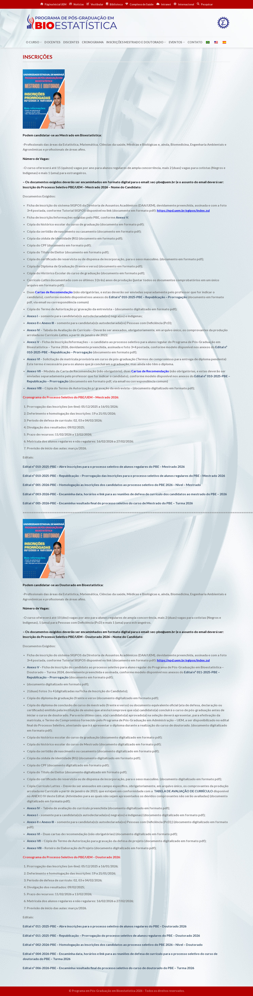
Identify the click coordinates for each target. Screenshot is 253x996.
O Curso (34, 42)
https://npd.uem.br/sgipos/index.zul (183, 210)
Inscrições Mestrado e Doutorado (136, 42)
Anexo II (33, 323)
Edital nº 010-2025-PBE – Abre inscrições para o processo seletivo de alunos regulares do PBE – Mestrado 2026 (104, 466)
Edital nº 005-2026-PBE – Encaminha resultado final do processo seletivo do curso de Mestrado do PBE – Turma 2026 (108, 503)
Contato (195, 42)
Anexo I (32, 316)
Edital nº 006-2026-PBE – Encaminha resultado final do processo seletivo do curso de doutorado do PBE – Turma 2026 (108, 968)
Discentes (71, 42)
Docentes (52, 42)
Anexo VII (34, 371)
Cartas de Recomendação (54, 292)
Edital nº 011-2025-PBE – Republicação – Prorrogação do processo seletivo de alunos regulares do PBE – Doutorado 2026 (111, 935)
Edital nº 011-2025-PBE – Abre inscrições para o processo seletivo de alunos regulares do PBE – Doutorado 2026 (104, 926)
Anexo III (48, 323)
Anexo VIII (34, 388)
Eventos (177, 42)
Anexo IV (33, 330)
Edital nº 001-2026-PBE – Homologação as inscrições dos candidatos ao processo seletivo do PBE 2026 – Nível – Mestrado (112, 485)
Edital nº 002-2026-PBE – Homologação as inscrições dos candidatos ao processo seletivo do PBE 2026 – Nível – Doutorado (113, 944)
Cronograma (93, 42)
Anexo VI (33, 359)
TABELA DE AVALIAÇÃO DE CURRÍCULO (183, 791)
